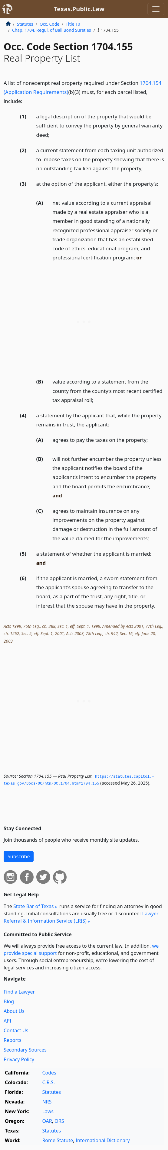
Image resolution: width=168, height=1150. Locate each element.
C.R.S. (48, 1082)
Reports (12, 1040)
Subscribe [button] (19, 856)
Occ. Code (49, 24)
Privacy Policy (19, 1059)
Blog (9, 1001)
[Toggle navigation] (155, 9)
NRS (46, 1101)
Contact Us (16, 1030)
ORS (59, 1121)
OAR (47, 1121)
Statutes (25, 24)
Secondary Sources (25, 1049)
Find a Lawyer (19, 991)
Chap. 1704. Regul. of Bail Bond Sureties (51, 30)
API (7, 1020)
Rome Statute (57, 1140)
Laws (48, 1111)
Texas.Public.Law (79, 9)
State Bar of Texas (33, 906)
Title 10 (73, 24)
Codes (49, 1072)
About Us (14, 1011)
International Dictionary (103, 1140)
